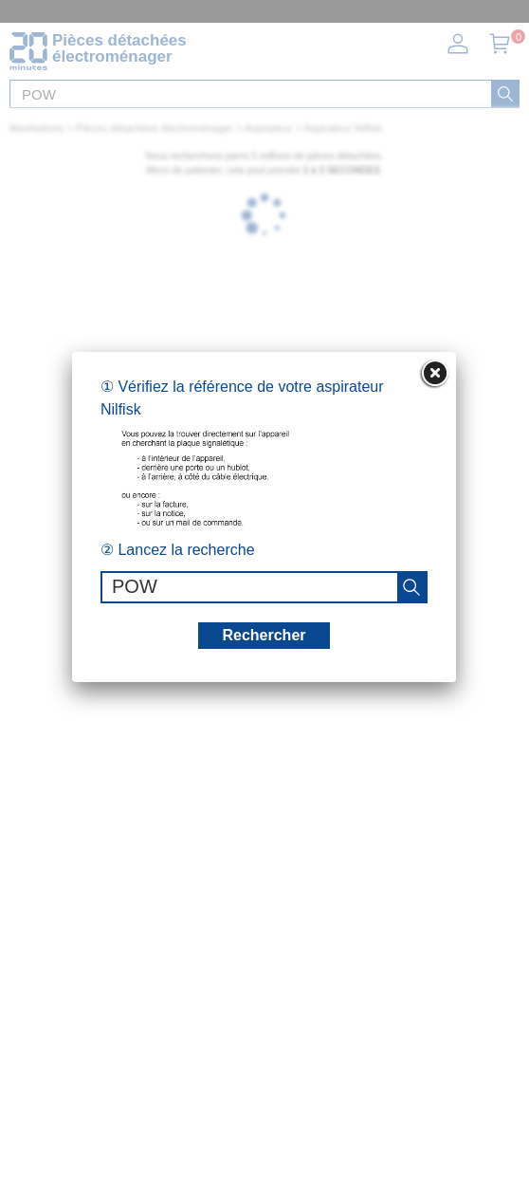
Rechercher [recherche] (263, 635)
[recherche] (411, 587)
